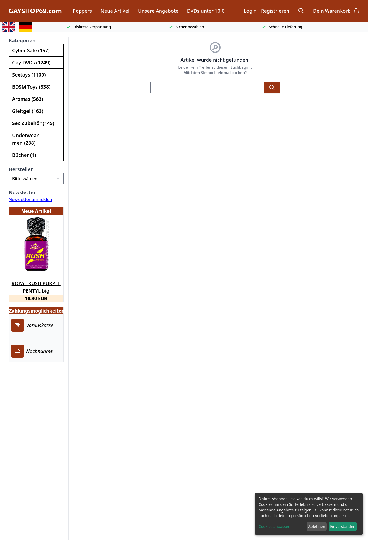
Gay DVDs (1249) (31, 62)
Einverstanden (342, 526)
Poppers (82, 11)
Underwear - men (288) (27, 139)
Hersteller (21, 169)
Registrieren (275, 11)
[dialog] (309, 514)
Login (250, 11)
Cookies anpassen (274, 526)
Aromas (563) (27, 99)
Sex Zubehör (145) (33, 123)
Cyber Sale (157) (31, 50)
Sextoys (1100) (29, 74)
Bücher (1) (24, 155)
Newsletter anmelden (30, 199)
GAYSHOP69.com (35, 10)
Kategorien (22, 40)
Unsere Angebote (158, 11)
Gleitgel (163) (27, 111)
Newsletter (22, 192)
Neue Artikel (115, 11)
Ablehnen (316, 526)
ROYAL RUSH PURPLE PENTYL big (36, 286)
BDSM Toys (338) (31, 87)
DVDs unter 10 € (205, 11)
